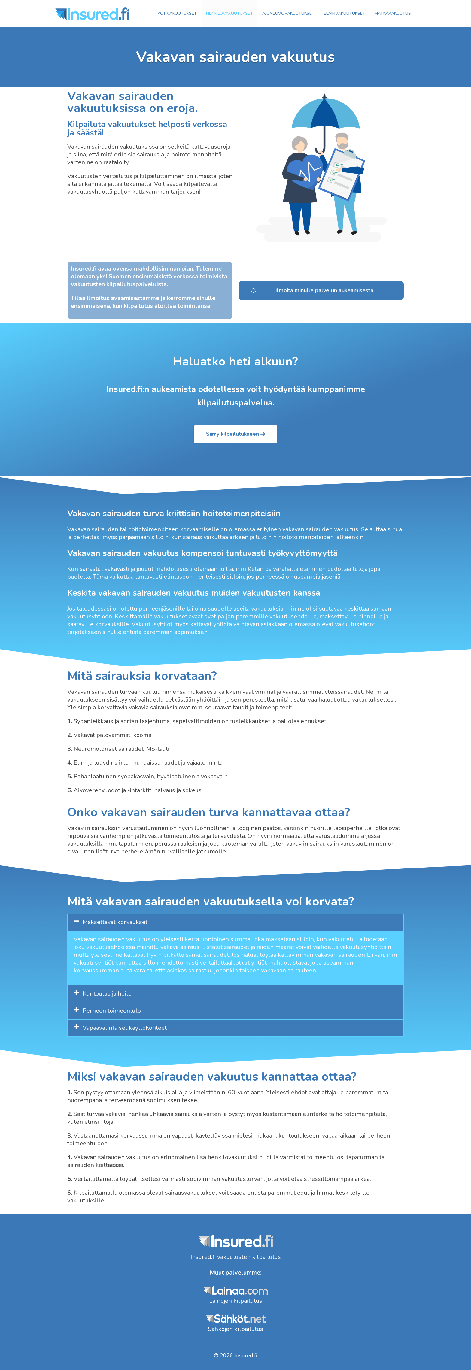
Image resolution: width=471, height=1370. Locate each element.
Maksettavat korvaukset (115, 922)
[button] (321, 290)
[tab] (235, 922)
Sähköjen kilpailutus (235, 1329)
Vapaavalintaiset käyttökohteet (125, 1028)
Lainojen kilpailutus (235, 1301)
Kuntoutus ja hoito (107, 994)
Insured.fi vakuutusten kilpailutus (235, 1257)
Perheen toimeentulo (112, 1011)
